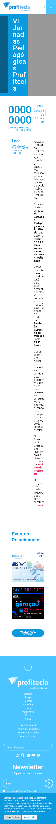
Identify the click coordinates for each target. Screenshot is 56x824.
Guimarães (28, 704)
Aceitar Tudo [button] (29, 817)
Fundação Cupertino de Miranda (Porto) (20, 149)
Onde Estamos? (28, 725)
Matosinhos (28, 711)
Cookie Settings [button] (12, 817)
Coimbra (28, 701)
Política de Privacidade (28, 729)
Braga (28, 697)
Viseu (28, 718)
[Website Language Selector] (28, 747)
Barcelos (28, 693)
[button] (44, 6)
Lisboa (27, 708)
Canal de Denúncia (28, 736)
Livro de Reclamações (28, 732)
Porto (28, 715)
